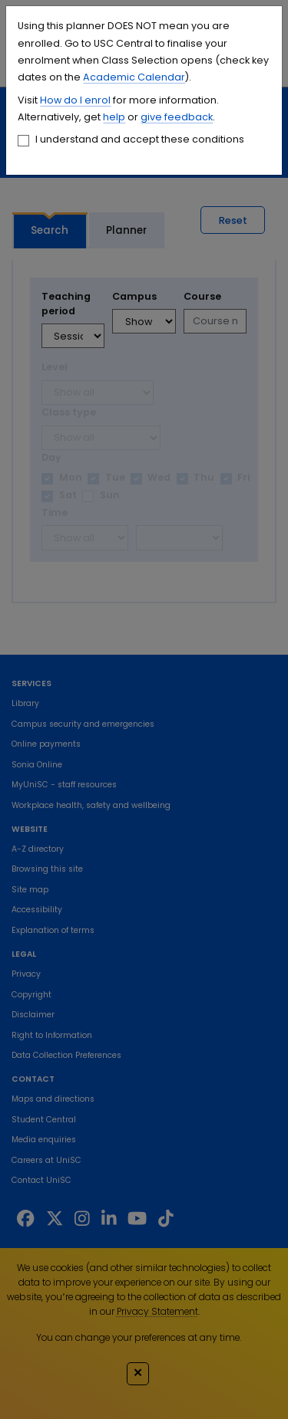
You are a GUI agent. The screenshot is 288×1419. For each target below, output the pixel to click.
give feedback (177, 116)
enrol (96, 100)
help (114, 116)
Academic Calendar (134, 77)
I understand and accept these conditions (139, 139)
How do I (61, 100)
